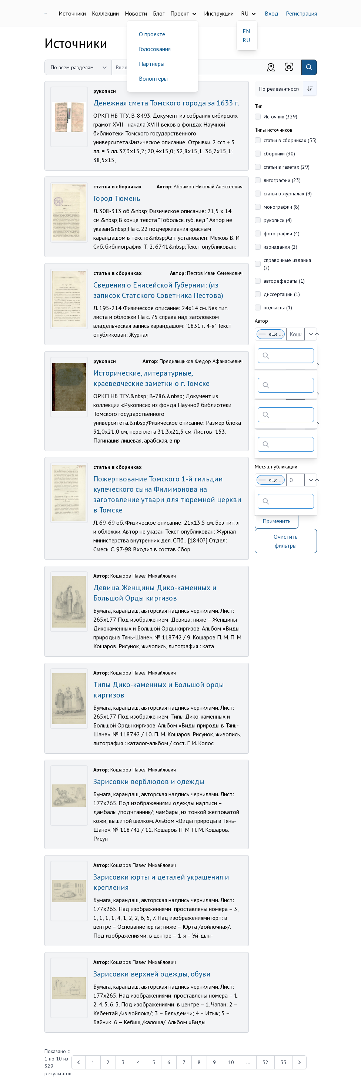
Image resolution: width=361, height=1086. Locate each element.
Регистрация (301, 13)
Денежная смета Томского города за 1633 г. (166, 103)
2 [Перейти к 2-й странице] (108, 1062)
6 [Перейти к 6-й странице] (168, 1062)
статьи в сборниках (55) (290, 140)
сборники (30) (279, 153)
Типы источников (274, 130)
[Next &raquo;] (300, 1062)
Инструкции (219, 13)
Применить (277, 521)
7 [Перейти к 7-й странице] (184, 1062)
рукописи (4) (278, 220)
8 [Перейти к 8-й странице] (199, 1062)
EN (246, 31)
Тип (259, 106)
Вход (271, 13)
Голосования (155, 49)
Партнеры (151, 63)
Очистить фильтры (286, 541)
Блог (158, 13)
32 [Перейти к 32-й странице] (265, 1062)
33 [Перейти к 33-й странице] (284, 1062)
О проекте (152, 34)
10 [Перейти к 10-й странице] (231, 1062)
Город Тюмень (116, 198)
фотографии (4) (282, 233)
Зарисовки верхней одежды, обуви (152, 974)
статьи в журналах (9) (288, 193)
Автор (261, 320)
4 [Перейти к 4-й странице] (138, 1062)
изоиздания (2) (280, 246)
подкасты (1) (278, 307)
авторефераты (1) (284, 281)
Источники (72, 13)
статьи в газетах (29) (287, 167)
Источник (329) (280, 116)
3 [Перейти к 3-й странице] (123, 1062)
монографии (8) (282, 207)
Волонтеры (153, 78)
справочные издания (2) (287, 264)
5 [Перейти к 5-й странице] (153, 1062)
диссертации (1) (282, 294)
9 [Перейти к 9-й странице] (214, 1062)
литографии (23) (282, 180)
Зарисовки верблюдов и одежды (148, 781)
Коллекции (105, 13)
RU (246, 40)
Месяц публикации (276, 466)
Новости (136, 13)
